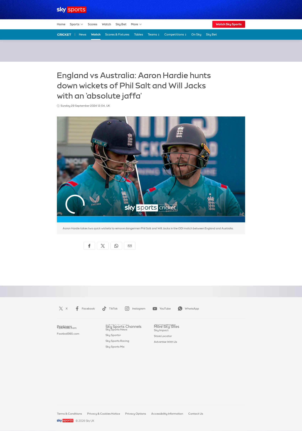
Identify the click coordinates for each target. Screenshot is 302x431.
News (82, 34)
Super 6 (62, 338)
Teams (154, 34)
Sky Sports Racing (117, 390)
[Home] (71, 10)
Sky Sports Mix (115, 396)
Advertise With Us (165, 378)
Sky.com (159, 332)
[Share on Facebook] (89, 246)
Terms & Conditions (69, 413)
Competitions (175, 34)
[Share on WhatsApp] (116, 246)
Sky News (160, 338)
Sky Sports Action (117, 373)
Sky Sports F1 (114, 361)
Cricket (64, 34)
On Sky (196, 34)
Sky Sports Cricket (117, 350)
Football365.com (68, 350)
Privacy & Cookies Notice (103, 413)
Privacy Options (135, 413)
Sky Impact (161, 367)
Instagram (134, 308)
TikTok (109, 308)
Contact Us (195, 413)
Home (61, 24)
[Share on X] (103, 246)
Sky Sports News (116, 378)
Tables (138, 34)
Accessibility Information (167, 413)
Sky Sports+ (113, 384)
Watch (106, 24)
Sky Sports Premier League (122, 338)
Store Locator (163, 373)
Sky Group (160, 350)
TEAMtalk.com (67, 344)
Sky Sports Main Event (119, 332)
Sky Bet (121, 24)
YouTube (161, 308)
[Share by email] (130, 246)
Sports (76, 24)
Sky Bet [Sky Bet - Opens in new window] (211, 34)
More (136, 24)
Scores (92, 24)
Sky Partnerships (165, 361)
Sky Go (158, 344)
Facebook (84, 308)
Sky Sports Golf (115, 355)
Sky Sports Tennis (116, 367)
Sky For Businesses (166, 355)
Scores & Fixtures (117, 34)
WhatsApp (187, 308)
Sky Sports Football (118, 344)
